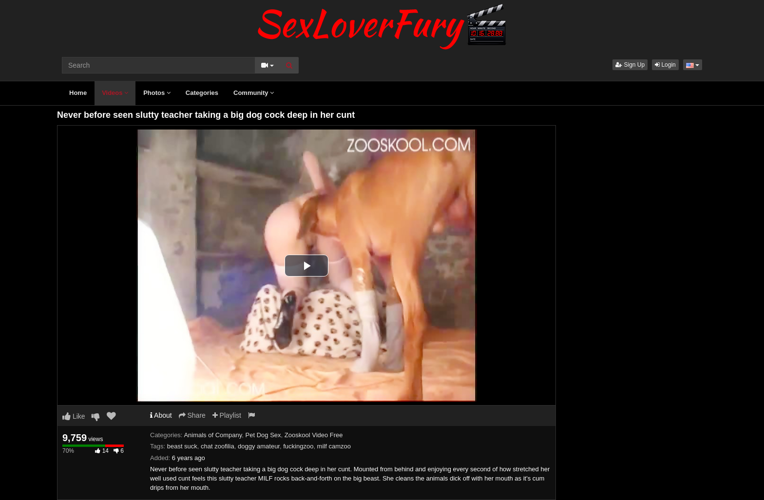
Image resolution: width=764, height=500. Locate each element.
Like (73, 416)
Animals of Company (213, 435)
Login (665, 64)
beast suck (182, 446)
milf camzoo (334, 446)
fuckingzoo (298, 446)
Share (192, 415)
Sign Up (630, 64)
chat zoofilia (217, 446)
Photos (157, 92)
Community (253, 92)
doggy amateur (259, 446)
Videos (115, 92)
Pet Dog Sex (263, 435)
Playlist (226, 415)
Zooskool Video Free (314, 435)
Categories (202, 92)
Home (78, 92)
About (161, 415)
